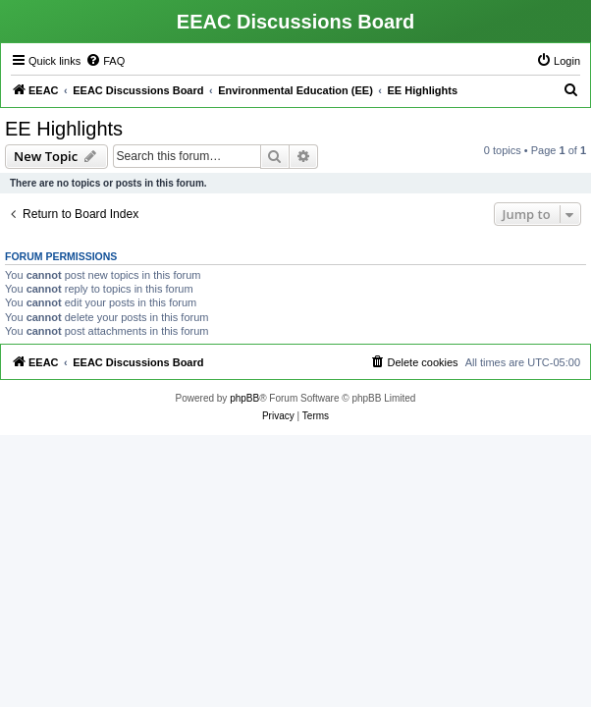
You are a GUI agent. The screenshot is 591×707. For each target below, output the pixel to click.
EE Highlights (64, 128)
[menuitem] (105, 61)
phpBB (244, 398)
